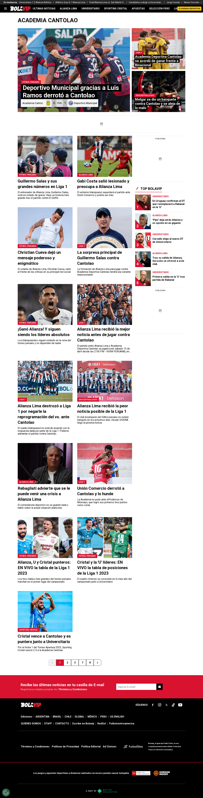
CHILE (68, 716)
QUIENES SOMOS (31, 723)
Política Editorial (91, 746)
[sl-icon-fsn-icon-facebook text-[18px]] (153, 705)
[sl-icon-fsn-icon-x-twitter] (166, 705)
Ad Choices (109, 746)
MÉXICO (92, 716)
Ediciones (26, 716)
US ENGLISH (117, 716)
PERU (103, 716)
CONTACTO (62, 723)
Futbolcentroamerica (121, 723)
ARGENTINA (42, 716)
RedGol (101, 723)
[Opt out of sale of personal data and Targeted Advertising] (6, 792)
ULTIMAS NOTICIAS (44, 8)
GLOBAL (79, 716)
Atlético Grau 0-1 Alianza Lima (70, 2)
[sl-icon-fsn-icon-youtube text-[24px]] (180, 705)
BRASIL (57, 716)
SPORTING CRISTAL (115, 8)
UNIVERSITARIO (90, 8)
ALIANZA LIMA (68, 8)
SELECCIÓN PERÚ (159, 8)
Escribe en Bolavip (83, 723)
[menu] (5, 8)
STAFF (48, 723)
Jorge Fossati (173, 2)
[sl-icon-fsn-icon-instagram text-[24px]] (159, 705)
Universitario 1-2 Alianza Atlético (35, 2)
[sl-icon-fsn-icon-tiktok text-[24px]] (173, 705)
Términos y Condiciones (72, 689)
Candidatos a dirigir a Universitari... (145, 2)
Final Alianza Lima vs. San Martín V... (107, 2)
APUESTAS (138, 8)
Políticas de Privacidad (65, 746)
